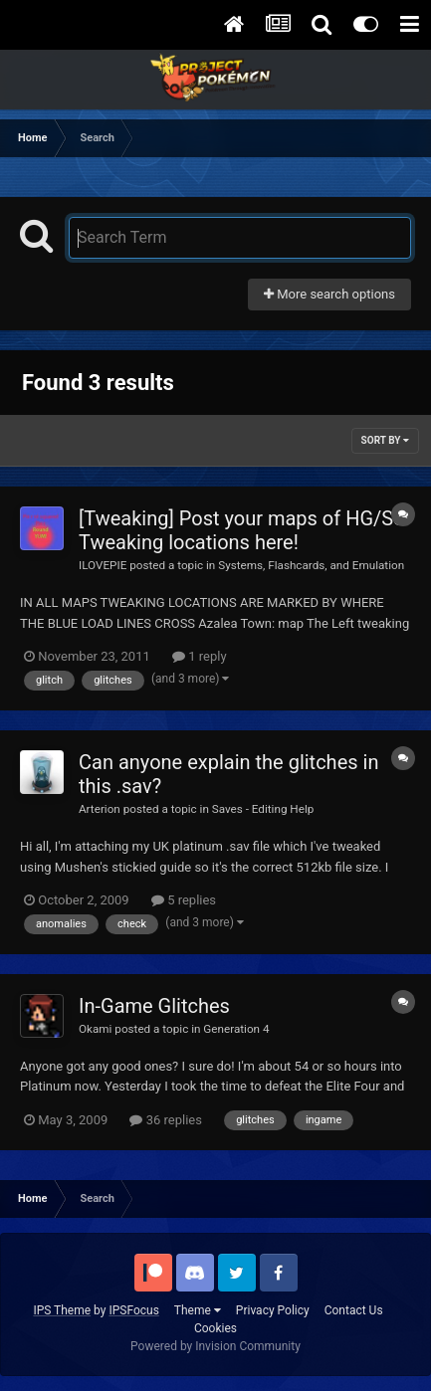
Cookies (215, 1328)
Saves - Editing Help (263, 809)
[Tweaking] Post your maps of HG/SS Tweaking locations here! (242, 530)
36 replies (165, 1119)
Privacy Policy (273, 1310)
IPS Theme (62, 1310)
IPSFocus (133, 1310)
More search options (329, 294)
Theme (197, 1310)
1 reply (199, 656)
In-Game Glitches (154, 1006)
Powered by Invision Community (215, 1346)
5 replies (183, 900)
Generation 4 (236, 1029)
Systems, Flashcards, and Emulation (311, 565)
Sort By (385, 440)
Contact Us (353, 1310)
